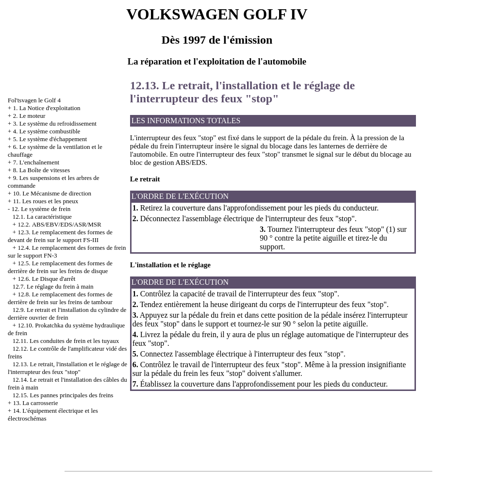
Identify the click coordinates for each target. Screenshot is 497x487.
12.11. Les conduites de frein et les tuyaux (66, 340)
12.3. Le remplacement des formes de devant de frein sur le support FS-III (60, 236)
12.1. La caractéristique (42, 216)
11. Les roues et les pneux (46, 201)
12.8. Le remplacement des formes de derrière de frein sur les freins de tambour (60, 298)
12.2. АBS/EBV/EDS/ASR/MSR (59, 224)
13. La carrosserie (35, 402)
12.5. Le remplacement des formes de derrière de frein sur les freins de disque (60, 267)
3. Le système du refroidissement (55, 123)
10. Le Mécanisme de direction (52, 193)
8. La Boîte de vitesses (41, 170)
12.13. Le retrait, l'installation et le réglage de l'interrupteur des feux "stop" (67, 367)
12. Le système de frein (41, 208)
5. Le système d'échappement (50, 139)
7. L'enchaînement (36, 162)
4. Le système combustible (47, 131)
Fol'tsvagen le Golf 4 (34, 100)
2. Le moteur (29, 115)
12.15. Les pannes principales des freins (63, 395)
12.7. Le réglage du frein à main (53, 286)
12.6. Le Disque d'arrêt (46, 278)
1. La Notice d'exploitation (47, 108)
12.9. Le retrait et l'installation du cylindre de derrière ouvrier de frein (67, 313)
